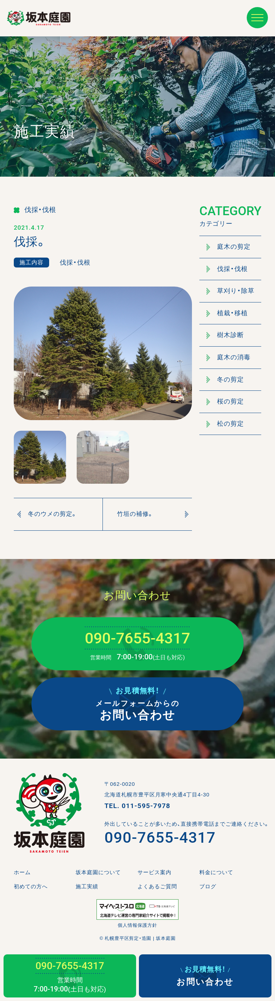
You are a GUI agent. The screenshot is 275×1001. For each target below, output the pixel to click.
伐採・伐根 (227, 268)
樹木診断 (225, 334)
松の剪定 (225, 423)
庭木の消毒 (228, 357)
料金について (216, 872)
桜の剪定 (225, 401)
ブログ (207, 886)
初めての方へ (31, 886)
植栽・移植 (227, 313)
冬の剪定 (225, 379)
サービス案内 (154, 872)
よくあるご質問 (157, 886)
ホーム (22, 872)
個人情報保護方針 (137, 925)
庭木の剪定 (228, 246)
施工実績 (87, 886)
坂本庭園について (98, 872)
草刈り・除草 (230, 290)
